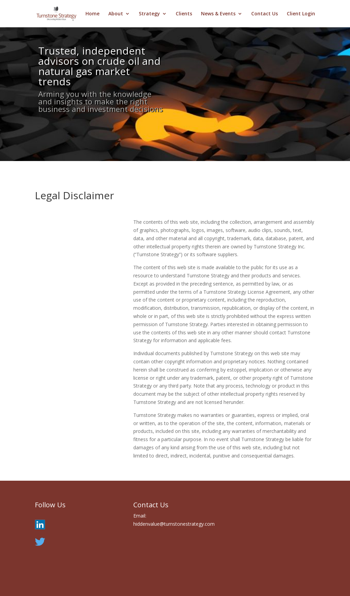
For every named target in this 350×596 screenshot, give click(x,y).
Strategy (149, 14)
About (115, 14)
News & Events (218, 14)
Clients (184, 14)
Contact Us (264, 14)
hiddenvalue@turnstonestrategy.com (174, 524)
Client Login (301, 14)
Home (92, 14)
